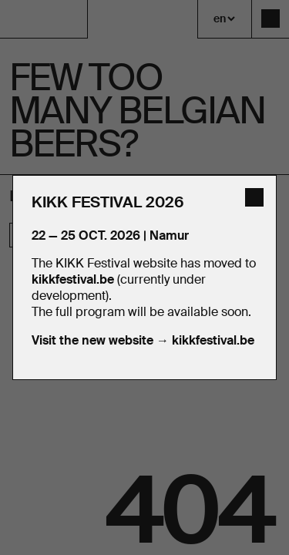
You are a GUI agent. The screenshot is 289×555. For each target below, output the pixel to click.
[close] (254, 197)
